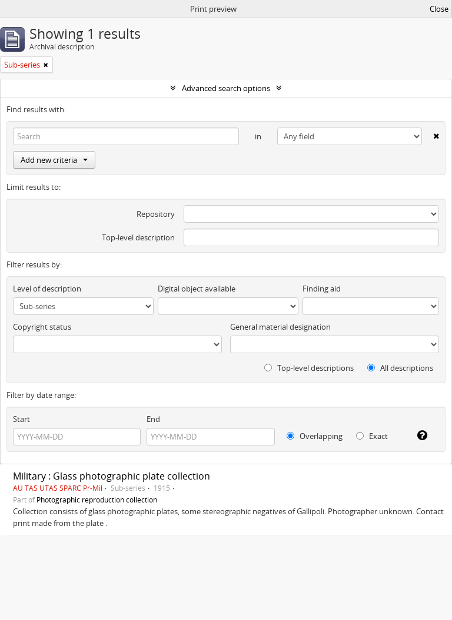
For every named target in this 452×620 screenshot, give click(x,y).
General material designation (280, 326)
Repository (156, 214)
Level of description (47, 288)
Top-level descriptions (309, 368)
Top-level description (138, 237)
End (153, 419)
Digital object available (196, 288)
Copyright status (42, 326)
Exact (372, 436)
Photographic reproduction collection (96, 499)
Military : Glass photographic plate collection (111, 476)
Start (21, 419)
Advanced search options (226, 88)
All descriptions (400, 368)
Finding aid (322, 288)
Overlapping (315, 436)
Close (439, 9)
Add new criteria (54, 160)
